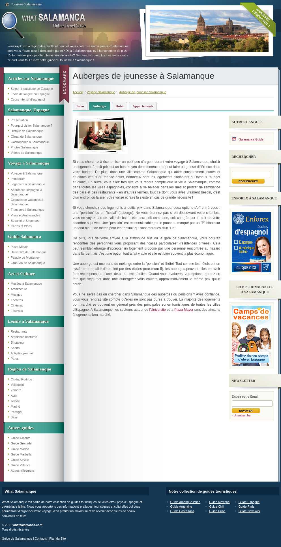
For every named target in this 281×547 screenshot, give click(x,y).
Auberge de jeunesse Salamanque (142, 92)
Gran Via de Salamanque (28, 263)
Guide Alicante (21, 438)
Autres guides (21, 427)
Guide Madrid (20, 449)
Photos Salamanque (24, 147)
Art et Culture (21, 273)
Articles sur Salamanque (31, 78)
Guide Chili (216, 506)
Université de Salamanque (29, 252)
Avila (14, 395)
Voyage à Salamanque (28, 163)
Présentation (19, 120)
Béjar (14, 417)
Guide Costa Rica (182, 511)
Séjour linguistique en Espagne (32, 88)
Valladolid (17, 384)
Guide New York (249, 511)
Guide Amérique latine (185, 502)
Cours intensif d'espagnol (28, 99)
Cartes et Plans (21, 226)
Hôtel (119, 106)
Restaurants (19, 331)
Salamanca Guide (251, 139)
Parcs (15, 358)
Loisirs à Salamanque (28, 321)
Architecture (19, 289)
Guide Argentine (181, 506)
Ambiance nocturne (24, 337)
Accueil (78, 92)
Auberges (99, 106)
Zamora (16, 390)
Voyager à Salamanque (26, 173)
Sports (15, 348)
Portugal (16, 412)
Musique (16, 294)
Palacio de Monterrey (25, 257)
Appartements (142, 106)
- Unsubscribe (241, 415)
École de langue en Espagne (30, 94)
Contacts (41, 538)
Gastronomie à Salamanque (30, 142)
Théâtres (17, 300)
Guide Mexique (219, 502)
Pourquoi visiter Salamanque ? (31, 125)
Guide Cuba (217, 511)
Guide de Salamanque (17, 538)
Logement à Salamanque (28, 184)
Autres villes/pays (23, 470)
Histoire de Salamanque (27, 131)
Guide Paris (246, 506)
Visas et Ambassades (25, 215)
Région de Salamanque (29, 369)
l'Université (157, 310)
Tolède (15, 401)
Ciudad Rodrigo (21, 379)
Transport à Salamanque (27, 209)
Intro (80, 106)
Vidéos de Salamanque (26, 152)
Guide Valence (21, 465)
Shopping (17, 342)
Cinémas (17, 305)
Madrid (15, 406)
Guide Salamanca (24, 236)
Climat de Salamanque (26, 136)
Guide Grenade (21, 443)
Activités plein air (22, 353)
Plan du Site (57, 538)
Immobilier (18, 178)
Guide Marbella (21, 454)
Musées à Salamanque (26, 283)
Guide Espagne (249, 502)
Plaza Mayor (19, 246)
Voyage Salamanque (101, 92)
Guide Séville (20, 459)
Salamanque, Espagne (28, 109)
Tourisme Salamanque (26, 4)
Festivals (17, 310)
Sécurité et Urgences (25, 220)
